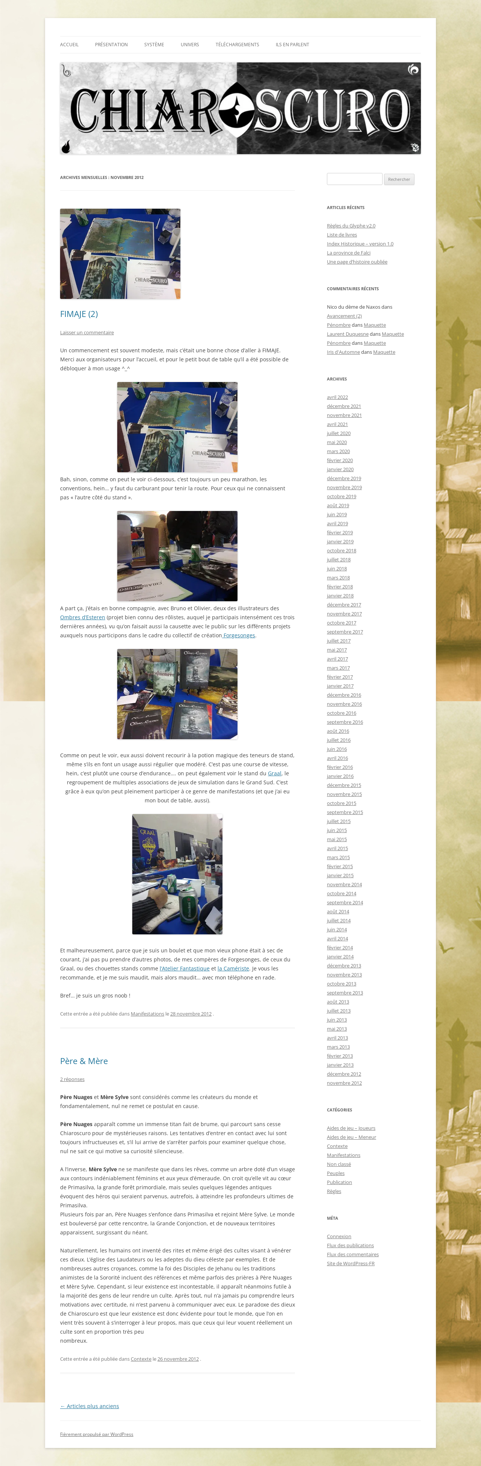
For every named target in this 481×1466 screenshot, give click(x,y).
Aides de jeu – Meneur (351, 1137)
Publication (339, 1182)
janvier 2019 (340, 541)
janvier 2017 (340, 685)
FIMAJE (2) (79, 313)
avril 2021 (337, 424)
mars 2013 (338, 1046)
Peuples (336, 1173)
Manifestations (147, 1013)
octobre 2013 (341, 983)
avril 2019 (337, 523)
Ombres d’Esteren (82, 617)
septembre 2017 (345, 631)
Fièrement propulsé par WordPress (96, 1434)
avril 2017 (337, 658)
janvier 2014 (340, 956)
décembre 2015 (344, 785)
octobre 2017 (341, 622)
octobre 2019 (341, 496)
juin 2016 (337, 749)
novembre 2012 (344, 1082)
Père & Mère (84, 1060)
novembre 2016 (344, 703)
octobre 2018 (341, 550)
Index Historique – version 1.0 (360, 243)
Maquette (375, 324)
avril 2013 (337, 1037)
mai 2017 (337, 649)
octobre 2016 (341, 713)
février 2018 (340, 586)
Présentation (111, 44)
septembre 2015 (345, 812)
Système (154, 44)
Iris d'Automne (343, 352)
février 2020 (340, 460)
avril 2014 (337, 938)
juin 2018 (337, 568)
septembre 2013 (345, 992)
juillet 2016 (339, 740)
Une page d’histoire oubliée (357, 261)
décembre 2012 (344, 1073)
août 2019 (338, 505)
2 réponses (72, 1079)
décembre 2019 (344, 478)
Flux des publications (350, 1245)
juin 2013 (337, 1019)
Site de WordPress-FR (351, 1263)
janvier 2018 (340, 595)
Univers (190, 44)
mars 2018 (338, 577)
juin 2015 (337, 830)
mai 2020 (337, 442)
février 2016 (340, 767)
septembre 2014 (345, 902)
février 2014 (340, 947)
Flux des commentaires (353, 1254)
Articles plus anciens (89, 1406)
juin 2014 (337, 929)
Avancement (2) (344, 315)
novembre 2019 (344, 487)
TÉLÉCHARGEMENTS (237, 44)
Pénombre (339, 324)
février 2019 (340, 532)
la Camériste (233, 968)
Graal (274, 773)
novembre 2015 (344, 794)
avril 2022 (337, 397)
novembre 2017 (344, 613)
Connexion (339, 1236)
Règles (334, 1191)
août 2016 (338, 731)
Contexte (141, 1358)
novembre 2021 (344, 415)
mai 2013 (337, 1028)
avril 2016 (337, 758)
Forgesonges (238, 635)
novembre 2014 (344, 884)
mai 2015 (337, 839)
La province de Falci (349, 252)
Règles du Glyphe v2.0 (351, 225)
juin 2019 (337, 514)
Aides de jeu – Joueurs (351, 1128)
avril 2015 (337, 848)
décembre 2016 (344, 694)
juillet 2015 (339, 821)
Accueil (69, 44)
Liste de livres (342, 234)
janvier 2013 (340, 1064)
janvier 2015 (340, 875)
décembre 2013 (344, 965)
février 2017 (340, 676)
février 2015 (340, 866)
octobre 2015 (341, 803)
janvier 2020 (340, 469)
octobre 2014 (341, 893)
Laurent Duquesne (348, 333)
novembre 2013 (344, 974)
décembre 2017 (344, 604)
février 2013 (340, 1055)
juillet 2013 (339, 1010)
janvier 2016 (340, 776)
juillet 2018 (339, 559)
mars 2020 (338, 451)
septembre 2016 (345, 722)
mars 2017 (338, 667)
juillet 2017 (339, 640)
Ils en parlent (292, 44)
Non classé (339, 1164)
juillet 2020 (339, 433)
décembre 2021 (344, 406)
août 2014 (338, 911)
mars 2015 (338, 857)
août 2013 (338, 1001)
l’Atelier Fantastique (185, 968)
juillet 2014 (339, 920)
